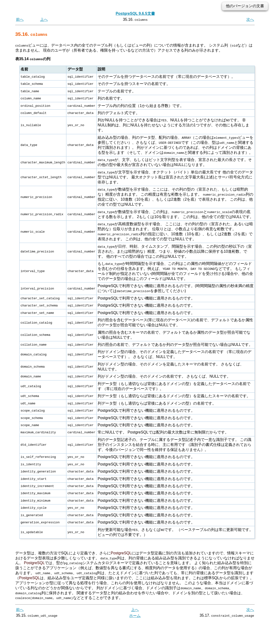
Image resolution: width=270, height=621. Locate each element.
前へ (20, 19)
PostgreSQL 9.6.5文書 (135, 13)
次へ (250, 19)
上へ (44, 19)
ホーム (135, 616)
